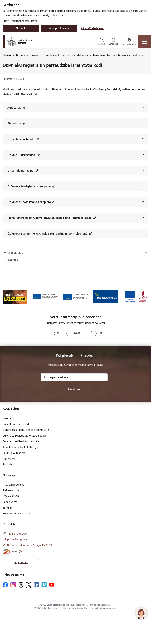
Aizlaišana (16, 123)
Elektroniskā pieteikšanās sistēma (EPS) (26, 429)
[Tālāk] (143, 297)
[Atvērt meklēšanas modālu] (102, 42)
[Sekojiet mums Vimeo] (44, 584)
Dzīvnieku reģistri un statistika (21, 441)
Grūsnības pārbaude (23, 139)
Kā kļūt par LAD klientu (16, 424)
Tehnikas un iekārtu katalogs (20, 447)
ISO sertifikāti (11, 496)
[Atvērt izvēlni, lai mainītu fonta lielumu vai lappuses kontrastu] (128, 42)
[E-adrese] (10, 552)
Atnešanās (16, 107)
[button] (24, 107)
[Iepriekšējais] (7, 297)
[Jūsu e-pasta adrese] (74, 377)
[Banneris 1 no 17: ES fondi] (15, 296)
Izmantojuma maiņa (22, 170)
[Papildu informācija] (20, 551)
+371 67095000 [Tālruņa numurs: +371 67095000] (17, 533)
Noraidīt (21, 28)
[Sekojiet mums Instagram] (13, 584)
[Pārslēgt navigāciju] (144, 41)
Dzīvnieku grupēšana (23, 155)
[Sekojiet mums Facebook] (5, 585)
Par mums (9, 458)
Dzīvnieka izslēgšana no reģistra (31, 186)
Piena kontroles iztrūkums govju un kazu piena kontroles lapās (51, 218)
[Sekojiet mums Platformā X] (28, 585)
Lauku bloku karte (14, 453)
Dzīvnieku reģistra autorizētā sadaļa (24, 435)
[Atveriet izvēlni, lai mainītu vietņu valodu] (113, 42)
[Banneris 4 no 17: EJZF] (105, 296)
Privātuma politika (13, 484)
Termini (7, 507)
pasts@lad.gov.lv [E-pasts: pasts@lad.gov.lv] (17, 539)
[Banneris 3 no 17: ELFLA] (75, 296)
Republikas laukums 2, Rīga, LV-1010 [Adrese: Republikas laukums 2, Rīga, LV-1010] (29, 545)
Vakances (8, 418)
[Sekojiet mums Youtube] (52, 584)
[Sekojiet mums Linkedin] (36, 585)
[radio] (54, 333)
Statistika (8, 464)
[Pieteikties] (74, 389)
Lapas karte (10, 502)
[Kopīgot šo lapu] (75, 259)
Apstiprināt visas (59, 28)
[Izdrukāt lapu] (75, 252)
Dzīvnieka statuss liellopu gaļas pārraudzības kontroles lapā (49, 233)
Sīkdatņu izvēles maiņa (16, 513)
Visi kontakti (21, 562)
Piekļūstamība (11, 490)
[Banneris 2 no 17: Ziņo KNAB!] (45, 296)
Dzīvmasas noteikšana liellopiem (31, 202)
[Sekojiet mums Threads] (21, 585)
